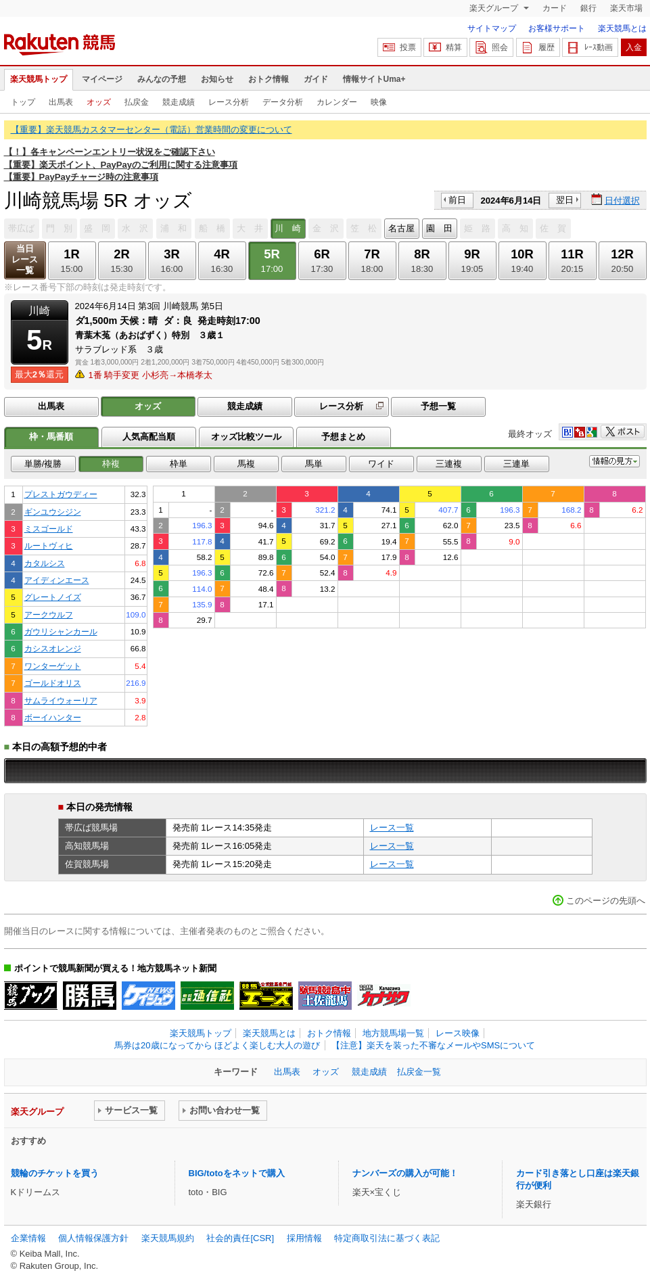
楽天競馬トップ (38, 79)
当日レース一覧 (24, 259)
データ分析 (282, 102)
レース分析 (228, 102)
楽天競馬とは (622, 28)
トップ (23, 102)
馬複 (246, 464)
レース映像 (458, 1033)
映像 (379, 102)
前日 (457, 200)
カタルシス (44, 563)
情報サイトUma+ (374, 79)
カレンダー (337, 102)
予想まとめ (343, 437)
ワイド (381, 464)
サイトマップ (491, 28)
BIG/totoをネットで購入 (237, 1173)
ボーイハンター (52, 717)
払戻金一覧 (419, 1072)
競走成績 (178, 102)
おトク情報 (268, 79)
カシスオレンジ (52, 648)
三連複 (449, 464)
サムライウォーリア (60, 700)
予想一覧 (438, 406)
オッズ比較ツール (246, 437)
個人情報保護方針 (93, 1238)
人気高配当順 (148, 437)
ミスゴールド (48, 528)
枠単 (178, 464)
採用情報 (304, 1238)
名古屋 (401, 228)
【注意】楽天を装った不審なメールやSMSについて (433, 1045)
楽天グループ (494, 8)
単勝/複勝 (43, 464)
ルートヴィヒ (48, 545)
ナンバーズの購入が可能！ (405, 1173)
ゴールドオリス (52, 682)
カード (554, 8)
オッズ (99, 102)
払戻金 (136, 102)
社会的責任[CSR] (240, 1238)
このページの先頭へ (605, 901)
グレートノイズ (52, 596)
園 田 (439, 228)
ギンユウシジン (52, 511)
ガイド (316, 79)
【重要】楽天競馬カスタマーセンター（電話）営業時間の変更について (151, 129)
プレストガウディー (60, 494)
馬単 (314, 464)
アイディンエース (56, 580)
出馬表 (61, 102)
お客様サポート (556, 28)
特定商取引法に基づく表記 (387, 1238)
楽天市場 (626, 8)
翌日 (565, 200)
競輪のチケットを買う (55, 1173)
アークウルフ (48, 614)
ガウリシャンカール (60, 631)
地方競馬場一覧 (393, 1033)
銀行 (588, 8)
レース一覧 (392, 827)
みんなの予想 (161, 79)
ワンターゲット (52, 665)
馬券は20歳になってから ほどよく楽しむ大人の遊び (217, 1045)
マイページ (102, 79)
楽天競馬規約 (167, 1238)
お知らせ (217, 79)
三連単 (516, 464)
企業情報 (28, 1238)
